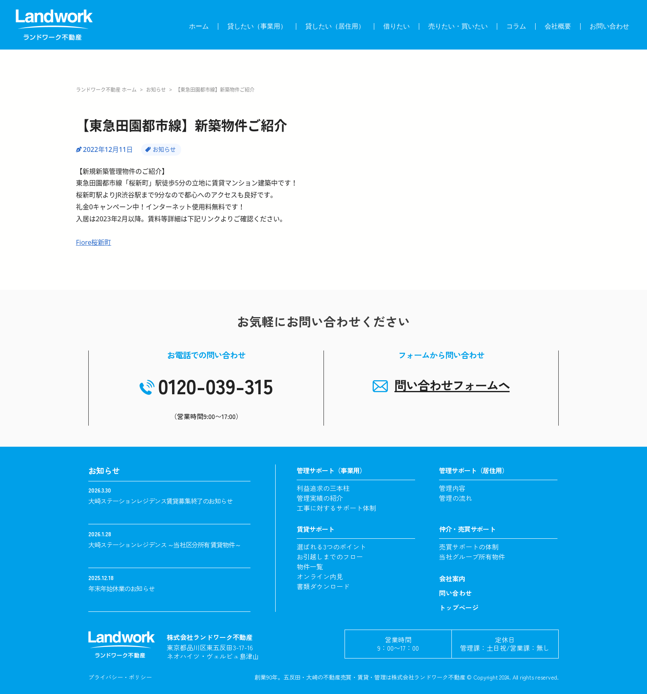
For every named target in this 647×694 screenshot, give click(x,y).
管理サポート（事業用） (331, 470)
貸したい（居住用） (335, 26)
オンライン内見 (320, 576)
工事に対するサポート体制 (336, 508)
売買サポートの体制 (468, 547)
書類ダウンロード (323, 586)
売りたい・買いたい (458, 26)
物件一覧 (310, 566)
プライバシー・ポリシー (120, 677)
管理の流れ (455, 498)
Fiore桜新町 (93, 242)
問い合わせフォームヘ (452, 384)
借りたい (396, 26)
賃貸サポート (315, 529)
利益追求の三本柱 (323, 488)
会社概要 (558, 26)
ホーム (199, 26)
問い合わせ (455, 593)
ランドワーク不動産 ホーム (106, 89)
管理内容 (452, 488)
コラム (516, 26)
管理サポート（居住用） (473, 470)
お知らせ (156, 89)
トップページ (459, 607)
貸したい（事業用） (257, 26)
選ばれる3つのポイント (331, 547)
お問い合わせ (609, 26)
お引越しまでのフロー (330, 556)
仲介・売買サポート (467, 529)
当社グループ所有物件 (472, 556)
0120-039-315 (215, 385)
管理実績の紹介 (320, 498)
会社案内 (452, 578)
